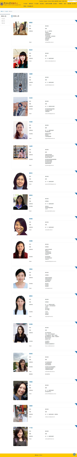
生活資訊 (55, 3)
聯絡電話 (31, 374)
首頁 (2, 11)
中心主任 (3, 18)
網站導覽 (56, 1)
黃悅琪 (30, 353)
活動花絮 (69, 3)
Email (30, 42)
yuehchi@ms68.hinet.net (50, 371)
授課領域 (31, 31)
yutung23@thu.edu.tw (49, 42)
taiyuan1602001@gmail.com (50, 184)
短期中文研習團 (48, 3)
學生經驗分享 (30, 6)
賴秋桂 (30, 195)
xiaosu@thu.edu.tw (48, 229)
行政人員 (3, 23)
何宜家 (30, 121)
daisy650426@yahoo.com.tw (50, 261)
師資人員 (3, 20)
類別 (30, 53)
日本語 (63, 1)
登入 (66, 1)
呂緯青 (30, 146)
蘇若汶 (30, 173)
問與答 (25, 6)
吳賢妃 (30, 269)
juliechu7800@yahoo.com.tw (50, 393)
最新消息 (31, 3)
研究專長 (31, 108)
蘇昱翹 (30, 218)
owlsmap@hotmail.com (49, 438)
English (60, 1)
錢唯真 (30, 296)
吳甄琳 (30, 405)
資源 (65, 3)
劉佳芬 (30, 50)
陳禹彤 (30, 22)
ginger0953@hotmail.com (50, 138)
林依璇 (30, 324)
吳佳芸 (30, 98)
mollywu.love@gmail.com (50, 416)
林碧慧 (30, 241)
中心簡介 (25, 3)
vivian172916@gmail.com (50, 113)
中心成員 (36, 3)
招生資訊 (42, 3)
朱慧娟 (30, 381)
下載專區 (60, 3)
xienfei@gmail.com (48, 288)
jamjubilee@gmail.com (49, 165)
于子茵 (30, 427)
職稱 (30, 28)
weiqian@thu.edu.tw (49, 316)
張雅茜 (30, 74)
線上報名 (74, 3)
